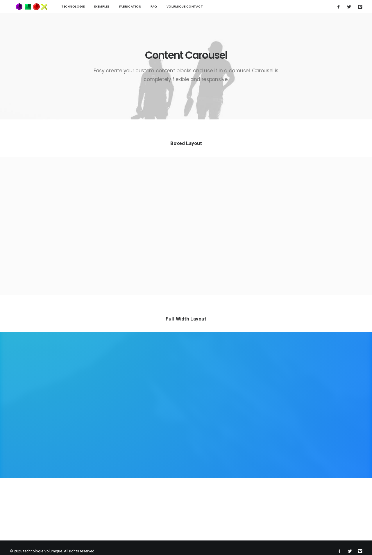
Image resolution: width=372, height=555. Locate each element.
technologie (61, 6)
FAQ (142, 6)
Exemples (90, 6)
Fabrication (119, 6)
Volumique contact (173, 6)
